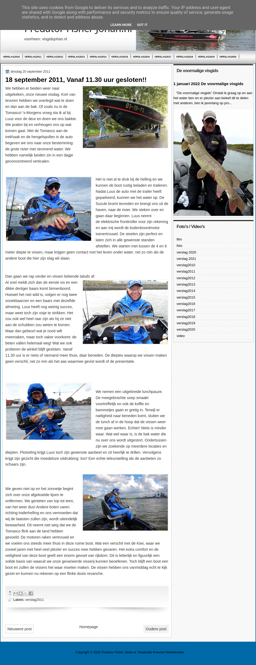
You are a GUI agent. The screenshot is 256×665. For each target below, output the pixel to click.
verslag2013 (76, 56)
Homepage (88, 627)
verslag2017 (163, 56)
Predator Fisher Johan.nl (118, 652)
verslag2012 (54, 56)
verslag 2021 (186, 259)
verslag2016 (141, 56)
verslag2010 (11, 56)
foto (179, 246)
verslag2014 (97, 56)
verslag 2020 (186, 252)
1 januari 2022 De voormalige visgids (208, 83)
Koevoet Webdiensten (168, 652)
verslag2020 (227, 56)
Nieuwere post (19, 629)
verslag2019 (206, 56)
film (179, 239)
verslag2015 (119, 56)
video (181, 336)
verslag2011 (33, 56)
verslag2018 (184, 56)
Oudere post (156, 629)
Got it (142, 25)
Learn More (121, 25)
